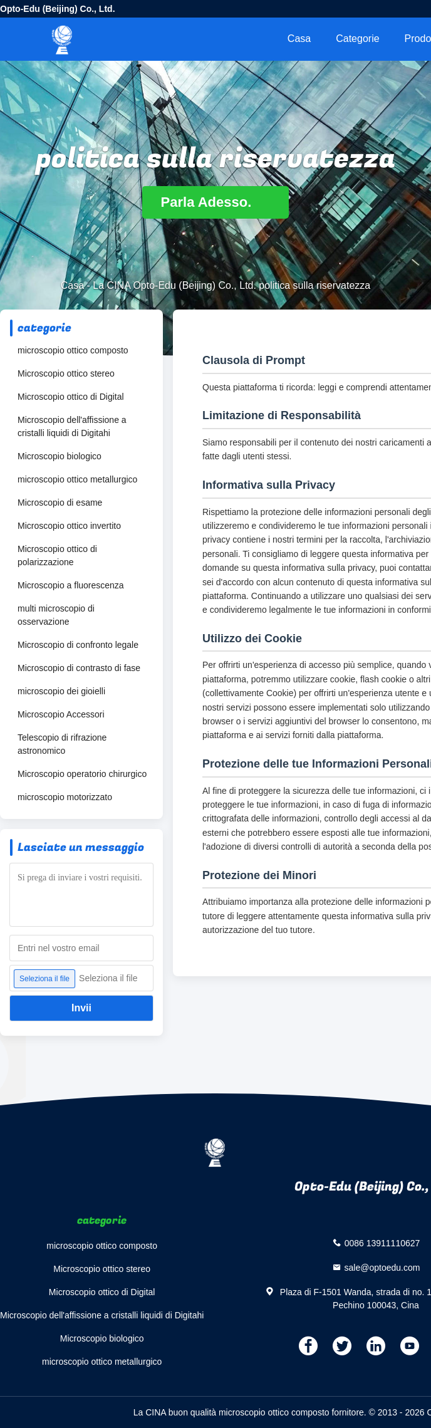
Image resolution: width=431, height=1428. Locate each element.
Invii (81, 1008)
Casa (299, 38)
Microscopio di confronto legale (78, 645)
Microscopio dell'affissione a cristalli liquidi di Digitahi (72, 426)
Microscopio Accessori (61, 714)
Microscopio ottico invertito (69, 526)
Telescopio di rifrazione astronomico (62, 744)
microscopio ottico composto (73, 350)
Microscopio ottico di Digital (71, 397)
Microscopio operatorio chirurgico (82, 774)
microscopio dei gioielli (61, 691)
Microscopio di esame (60, 503)
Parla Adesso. (216, 202)
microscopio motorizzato (65, 797)
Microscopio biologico (59, 456)
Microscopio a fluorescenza (71, 585)
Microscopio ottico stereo (66, 373)
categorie (357, 38)
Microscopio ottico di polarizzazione (57, 555)
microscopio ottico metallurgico (77, 479)
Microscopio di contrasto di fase (79, 668)
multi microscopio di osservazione (56, 615)
